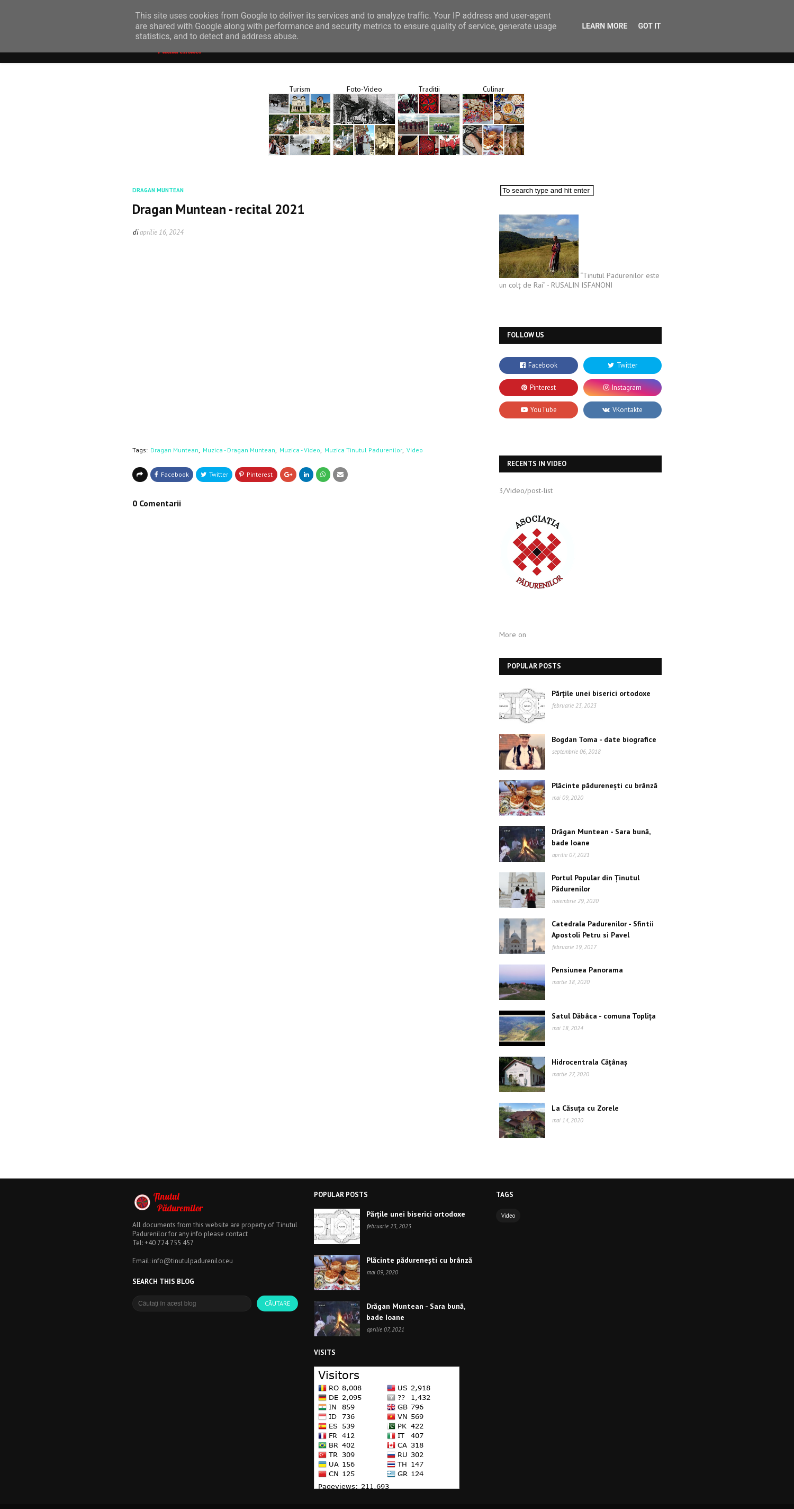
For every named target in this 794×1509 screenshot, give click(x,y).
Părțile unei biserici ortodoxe (601, 693)
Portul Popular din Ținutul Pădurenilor (595, 883)
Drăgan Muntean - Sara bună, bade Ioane (601, 837)
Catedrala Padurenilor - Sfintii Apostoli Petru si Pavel (603, 929)
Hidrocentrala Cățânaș (589, 1062)
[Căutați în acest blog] (191, 1303)
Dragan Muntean (174, 450)
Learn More (604, 26)
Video (415, 450)
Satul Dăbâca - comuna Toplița (604, 1016)
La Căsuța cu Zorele (585, 1108)
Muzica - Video (299, 450)
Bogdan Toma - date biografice (604, 739)
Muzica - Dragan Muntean (239, 450)
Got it (649, 26)
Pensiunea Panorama (587, 970)
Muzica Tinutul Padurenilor (363, 450)
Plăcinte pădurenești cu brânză (604, 785)
